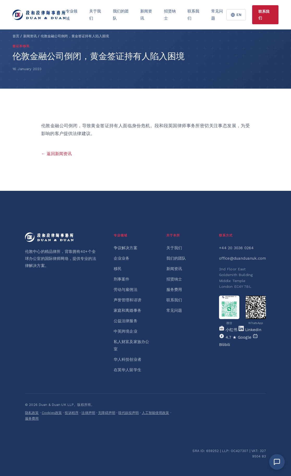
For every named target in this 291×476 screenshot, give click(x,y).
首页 (16, 36)
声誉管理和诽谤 (127, 300)
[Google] (236, 337)
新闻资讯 (146, 14)
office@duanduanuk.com (242, 258)
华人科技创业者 (127, 359)
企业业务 (122, 258)
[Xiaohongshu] (229, 329)
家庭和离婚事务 (127, 310)
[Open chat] (277, 462)
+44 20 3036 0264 (236, 248)
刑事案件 (122, 279)
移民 (118, 268)
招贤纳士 (170, 14)
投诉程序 (71, 413)
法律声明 (88, 413)
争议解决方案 (125, 248)
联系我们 (193, 14)
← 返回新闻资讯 (56, 153)
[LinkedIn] (250, 329)
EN (236, 15)
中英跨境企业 (125, 331)
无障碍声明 (106, 413)
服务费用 (174, 289)
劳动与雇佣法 (125, 289)
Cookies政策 (52, 413)
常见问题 (217, 14)
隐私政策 (32, 413)
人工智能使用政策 (155, 413)
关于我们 (95, 14)
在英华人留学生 (127, 370)
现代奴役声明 (128, 413)
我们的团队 (121, 14)
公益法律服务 (125, 321)
